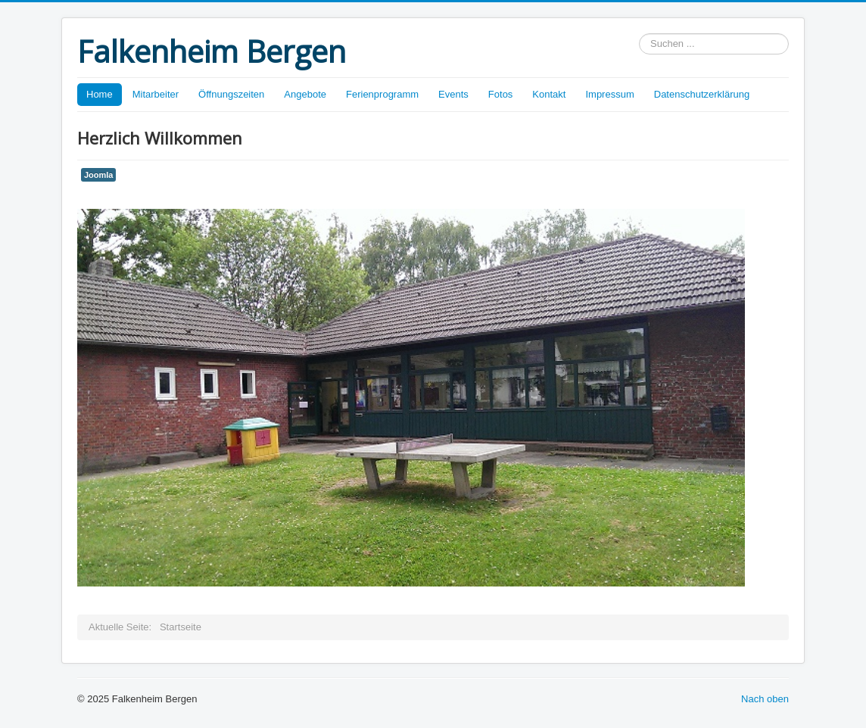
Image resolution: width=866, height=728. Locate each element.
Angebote (305, 94)
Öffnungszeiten (231, 94)
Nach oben (765, 699)
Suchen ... (639, 33)
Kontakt (548, 94)
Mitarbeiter (155, 94)
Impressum (609, 94)
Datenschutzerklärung (701, 94)
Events (453, 94)
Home (99, 94)
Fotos (500, 94)
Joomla (98, 174)
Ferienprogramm (382, 94)
